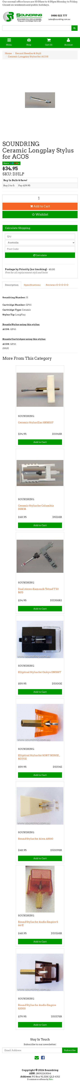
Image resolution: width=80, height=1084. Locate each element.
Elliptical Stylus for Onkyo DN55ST (39, 672)
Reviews (57, 285)
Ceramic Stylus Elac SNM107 (35, 422)
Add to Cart (40, 206)
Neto (51, 1079)
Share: (11, 163)
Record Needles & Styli (28, 53)
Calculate (40, 255)
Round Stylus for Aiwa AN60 (35, 838)
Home (8, 53)
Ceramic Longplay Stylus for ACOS (28, 56)
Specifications (32, 285)
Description (12, 285)
